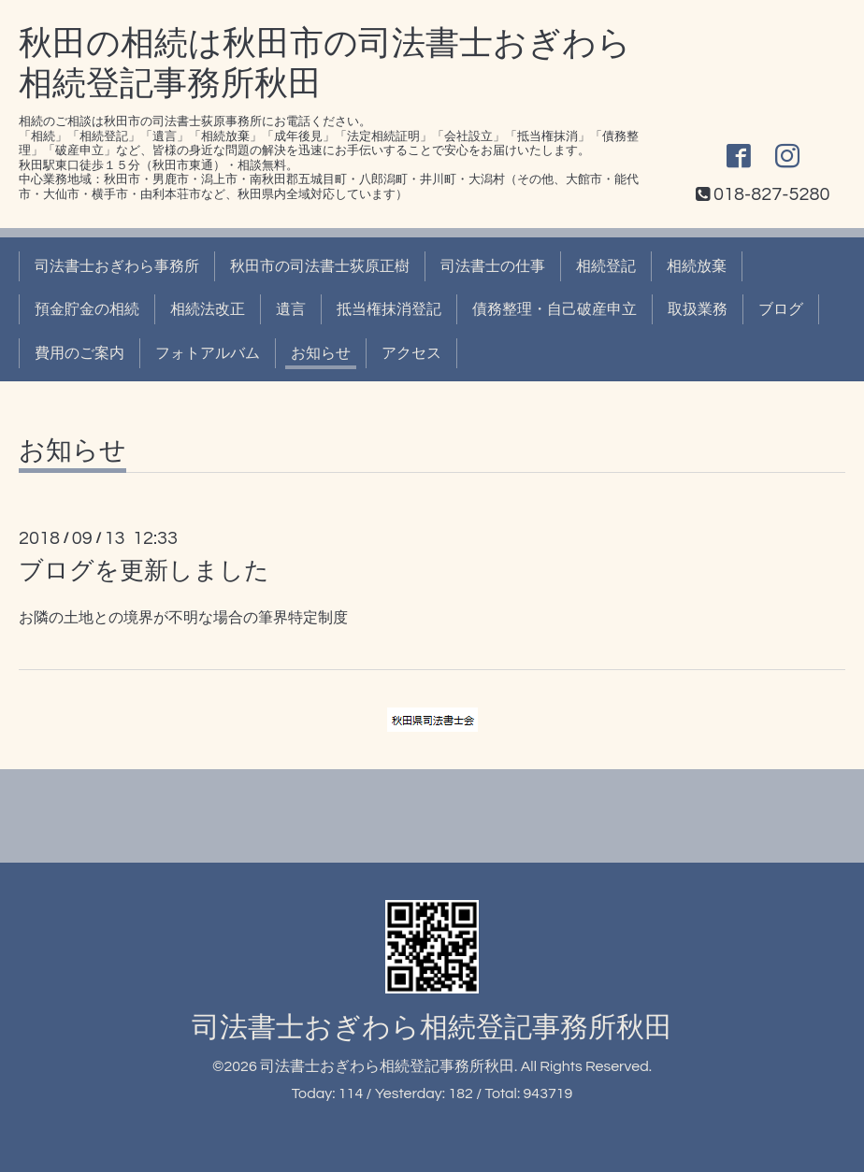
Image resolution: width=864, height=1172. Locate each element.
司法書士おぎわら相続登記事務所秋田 (432, 1027)
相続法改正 (207, 309)
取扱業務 (697, 309)
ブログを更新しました (144, 571)
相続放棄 (697, 266)
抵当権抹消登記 (389, 309)
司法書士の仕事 (492, 266)
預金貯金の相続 (87, 309)
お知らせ (321, 353)
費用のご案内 (79, 353)
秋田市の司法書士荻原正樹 (320, 266)
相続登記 (606, 266)
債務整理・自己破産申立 (554, 309)
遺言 (291, 309)
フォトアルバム (207, 353)
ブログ (780, 309)
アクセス (411, 353)
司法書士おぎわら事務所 (117, 266)
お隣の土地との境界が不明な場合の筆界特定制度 (183, 617)
